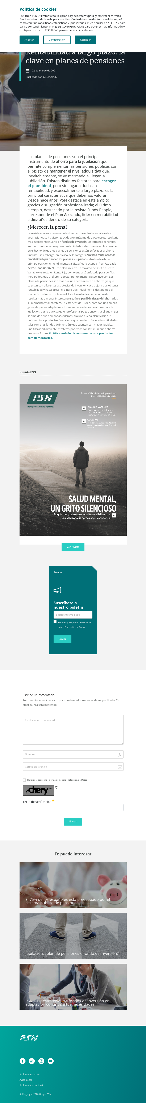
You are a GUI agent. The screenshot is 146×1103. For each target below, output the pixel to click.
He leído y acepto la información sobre (57, 779)
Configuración (57, 39)
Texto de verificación (39, 802)
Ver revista (73, 546)
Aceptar (29, 39)
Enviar (62, 638)
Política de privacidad (31, 1085)
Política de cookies (30, 1074)
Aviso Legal (26, 1079)
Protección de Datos (74, 627)
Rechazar (85, 39)
